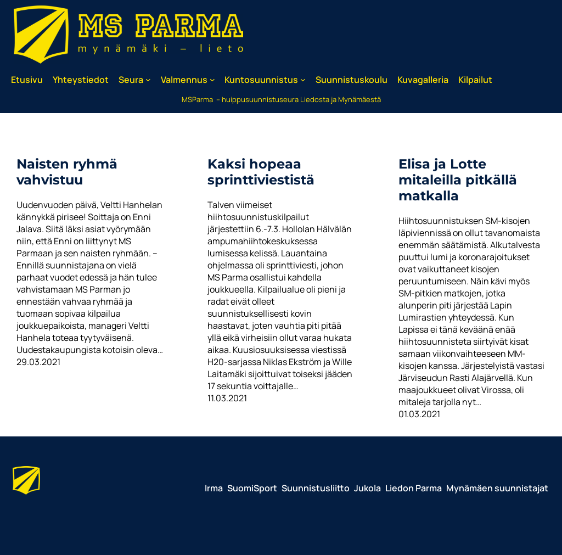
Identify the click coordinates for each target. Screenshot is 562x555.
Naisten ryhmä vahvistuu (66, 172)
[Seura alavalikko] (148, 79)
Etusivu (27, 80)
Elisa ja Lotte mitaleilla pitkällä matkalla (457, 180)
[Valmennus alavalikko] (212, 79)
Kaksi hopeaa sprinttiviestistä (260, 172)
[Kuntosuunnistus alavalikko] (303, 79)
